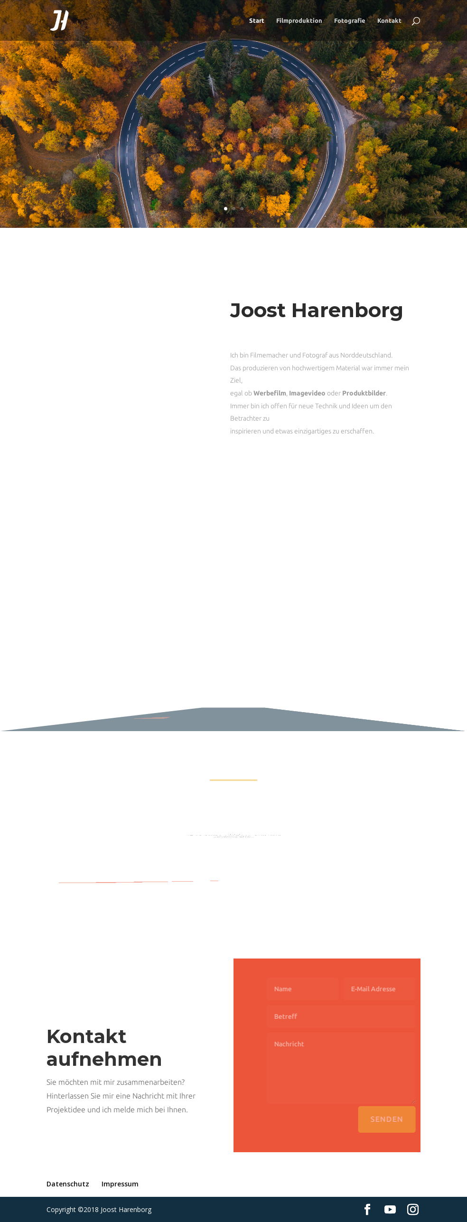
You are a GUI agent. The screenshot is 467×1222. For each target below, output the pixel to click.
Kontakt (389, 20)
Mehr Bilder (185, 880)
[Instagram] (413, 1210)
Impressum (120, 1183)
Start (256, 20)
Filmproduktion (299, 20)
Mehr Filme (142, 713)
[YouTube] (390, 1210)
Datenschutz (68, 1183)
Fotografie (349, 20)
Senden (397, 1119)
